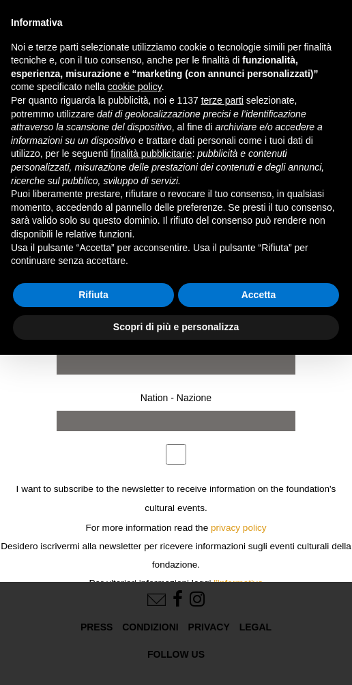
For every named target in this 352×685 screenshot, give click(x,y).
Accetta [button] (258, 294)
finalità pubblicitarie (151, 153)
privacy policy (239, 528)
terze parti (222, 100)
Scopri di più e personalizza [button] (176, 326)
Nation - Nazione (176, 397)
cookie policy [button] (135, 86)
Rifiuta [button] (93, 294)
